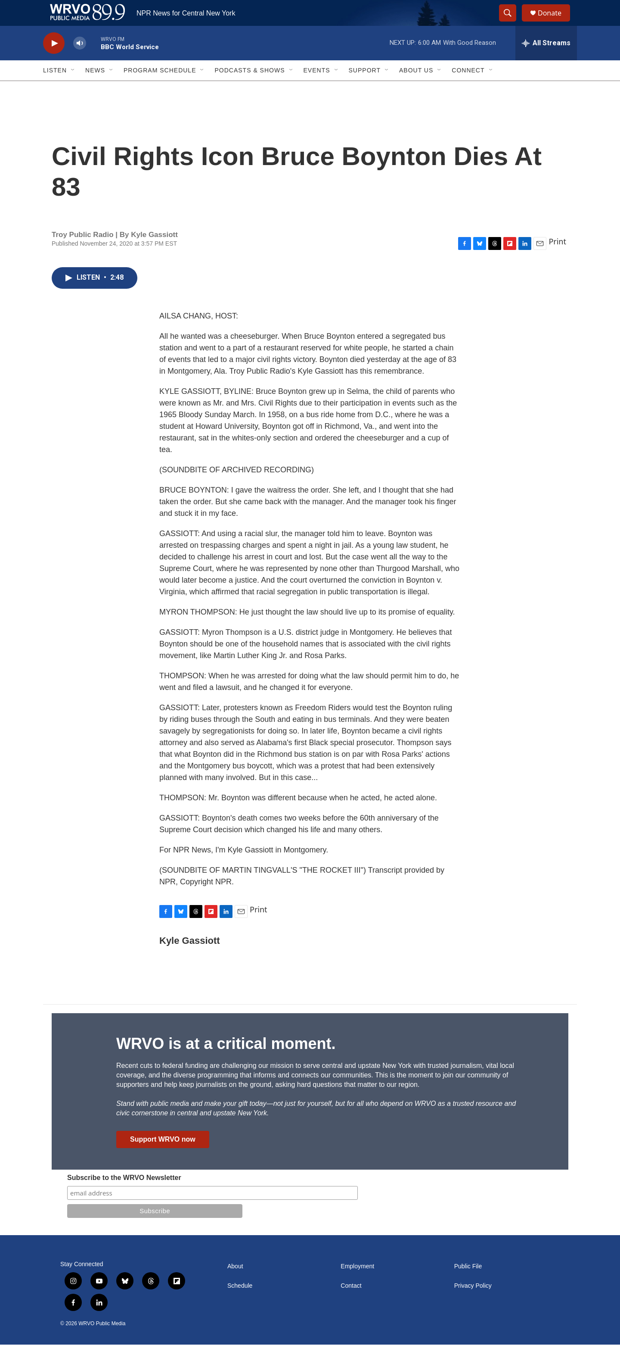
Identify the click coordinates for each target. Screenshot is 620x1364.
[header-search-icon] (511, 22)
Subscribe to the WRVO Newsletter (124, 1197)
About (235, 1286)
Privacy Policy (473, 1305)
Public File (468, 1286)
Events (317, 89)
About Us (416, 89)
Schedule (239, 1305)
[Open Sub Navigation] (73, 89)
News (95, 89)
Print (557, 261)
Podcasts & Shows (249, 89)
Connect (468, 89)
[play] (54, 63)
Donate (555, 22)
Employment (357, 1286)
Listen (55, 89)
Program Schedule (160, 89)
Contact (351, 1305)
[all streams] (546, 62)
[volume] (79, 62)
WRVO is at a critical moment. (225, 1063)
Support (365, 89)
